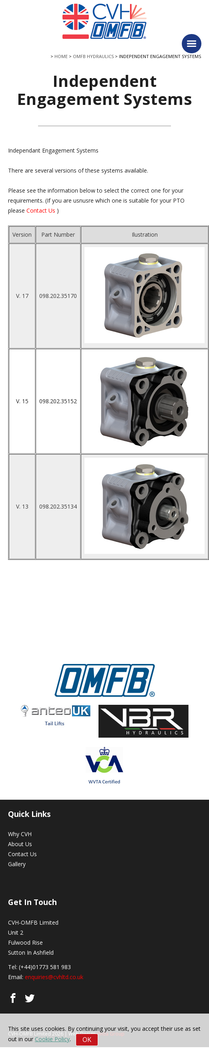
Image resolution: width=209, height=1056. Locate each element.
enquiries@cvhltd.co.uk (54, 977)
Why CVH (20, 834)
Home (61, 56)
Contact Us (40, 210)
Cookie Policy (52, 1039)
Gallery (17, 864)
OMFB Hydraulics (93, 56)
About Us (20, 844)
